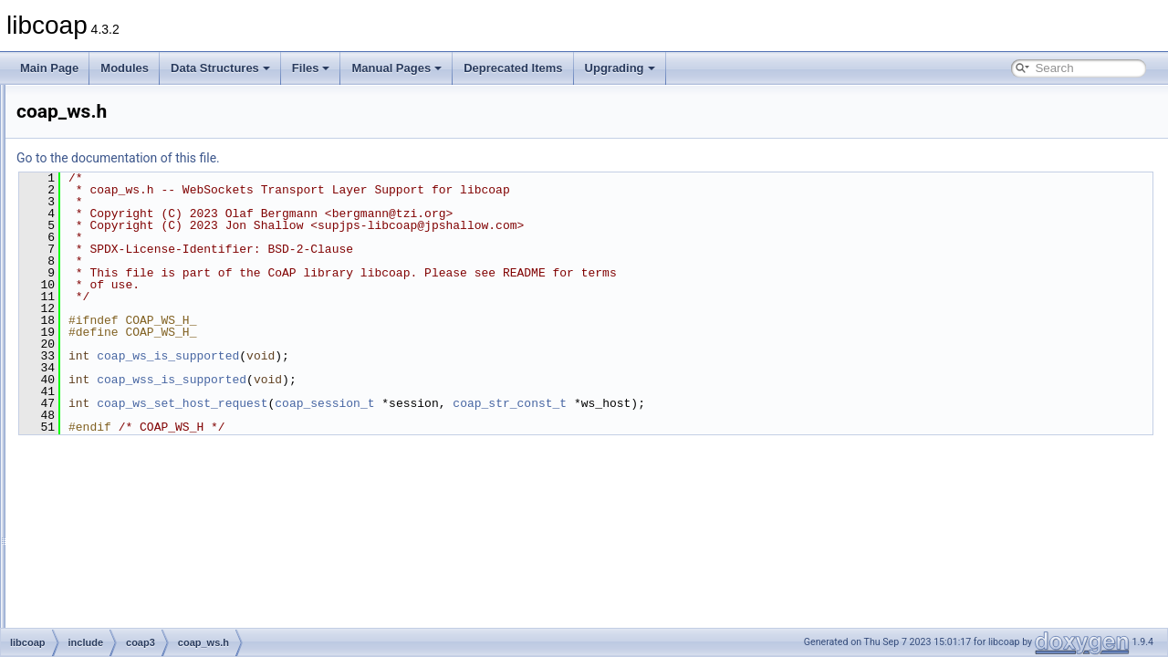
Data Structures (220, 68)
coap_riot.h (131, 235)
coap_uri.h (129, 396)
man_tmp (83, 536)
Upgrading (620, 68)
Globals (64, 556)
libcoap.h (126, 476)
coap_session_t (552, 403)
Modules (124, 68)
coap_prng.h (134, 175)
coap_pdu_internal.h (153, 155)
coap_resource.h (144, 195)
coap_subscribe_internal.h (168, 335)
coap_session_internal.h (163, 275)
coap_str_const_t (738, 403)
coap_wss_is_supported (399, 379)
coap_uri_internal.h (150, 416)
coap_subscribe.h (147, 315)
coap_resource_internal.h (165, 215)
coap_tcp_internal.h (152, 355)
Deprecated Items (513, 68)
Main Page (49, 68)
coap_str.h (129, 295)
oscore (105, 496)
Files (311, 68)
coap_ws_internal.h (151, 456)
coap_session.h (142, 255)
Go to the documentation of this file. (346, 158)
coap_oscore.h (140, 95)
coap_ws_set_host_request (410, 403)
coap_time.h (133, 376)
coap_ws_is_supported (396, 356)
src (82, 516)
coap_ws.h (130, 436)
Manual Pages (396, 68)
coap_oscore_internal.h (161, 115)
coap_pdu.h (133, 135)
